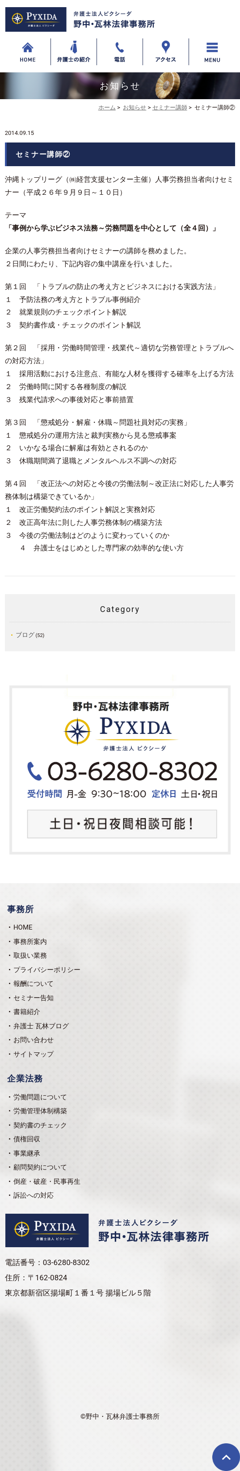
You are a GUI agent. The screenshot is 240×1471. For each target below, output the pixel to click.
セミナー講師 (169, 107)
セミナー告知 (33, 998)
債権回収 (26, 1139)
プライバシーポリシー (46, 970)
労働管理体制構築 (40, 1111)
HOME (23, 927)
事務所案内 (30, 942)
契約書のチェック (40, 1125)
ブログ (25, 634)
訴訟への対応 (33, 1195)
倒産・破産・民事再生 (46, 1182)
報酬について (33, 984)
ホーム (107, 107)
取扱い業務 (30, 955)
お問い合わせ (33, 1040)
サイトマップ (33, 1054)
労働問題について (40, 1097)
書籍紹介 (26, 1012)
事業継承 (26, 1153)
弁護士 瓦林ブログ (41, 1026)
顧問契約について (40, 1167)
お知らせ (134, 107)
